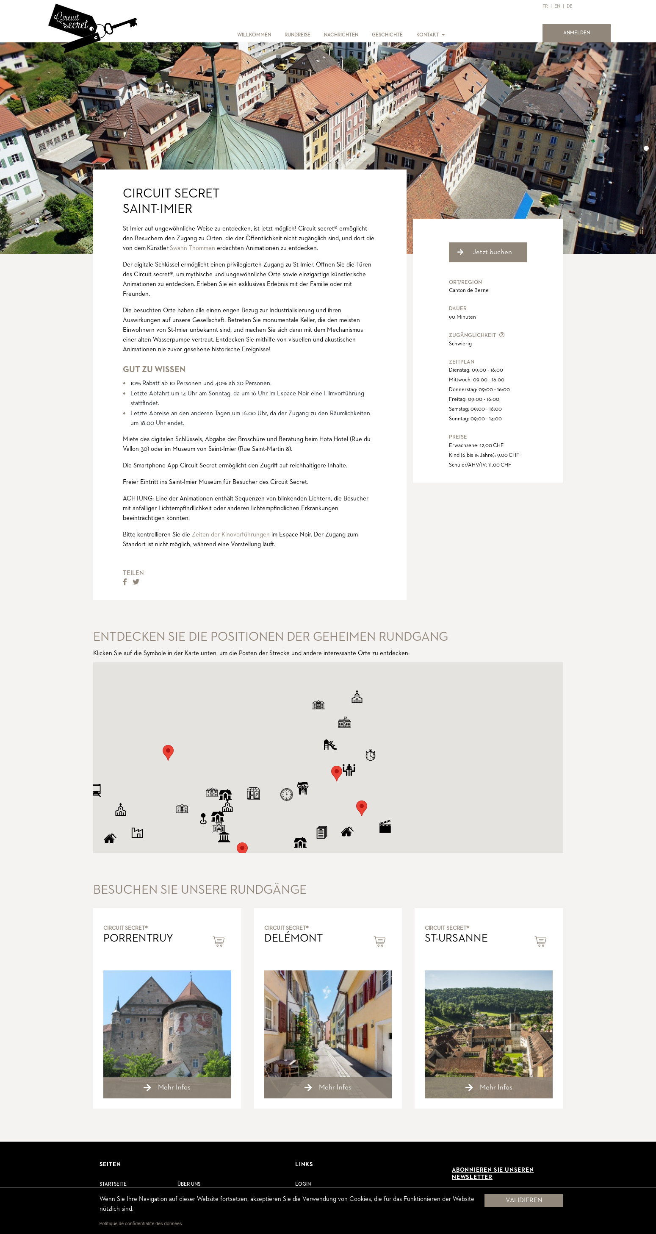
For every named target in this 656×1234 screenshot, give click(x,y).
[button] (442, 35)
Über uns (188, 1184)
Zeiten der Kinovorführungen (231, 534)
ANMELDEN (581, 32)
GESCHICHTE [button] (387, 35)
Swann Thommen (192, 248)
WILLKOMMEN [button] (254, 35)
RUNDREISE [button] (297, 35)
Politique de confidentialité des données (141, 1223)
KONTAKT (427, 35)
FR (545, 6)
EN (557, 6)
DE (569, 6)
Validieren (524, 1200)
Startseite (113, 1184)
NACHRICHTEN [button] (341, 35)
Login (303, 1184)
